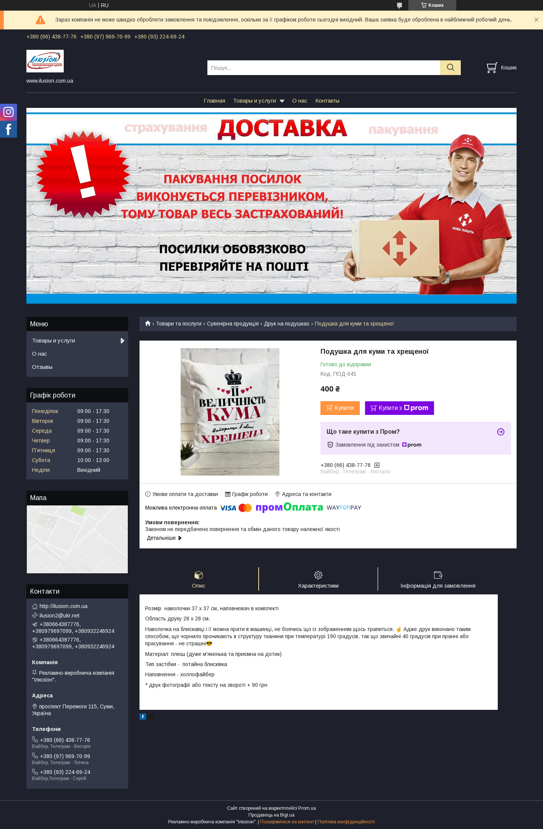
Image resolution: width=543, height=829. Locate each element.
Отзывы (42, 367)
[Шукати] (450, 67)
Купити (344, 408)
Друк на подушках (286, 324)
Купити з (403, 408)
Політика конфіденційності (346, 821)
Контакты (327, 100)
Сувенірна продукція (233, 324)
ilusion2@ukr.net (60, 616)
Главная (214, 100)
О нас (299, 100)
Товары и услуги (254, 100)
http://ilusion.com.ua (63, 606)
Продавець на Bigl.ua (271, 815)
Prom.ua (307, 808)
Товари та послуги (178, 324)
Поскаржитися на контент (287, 821)
